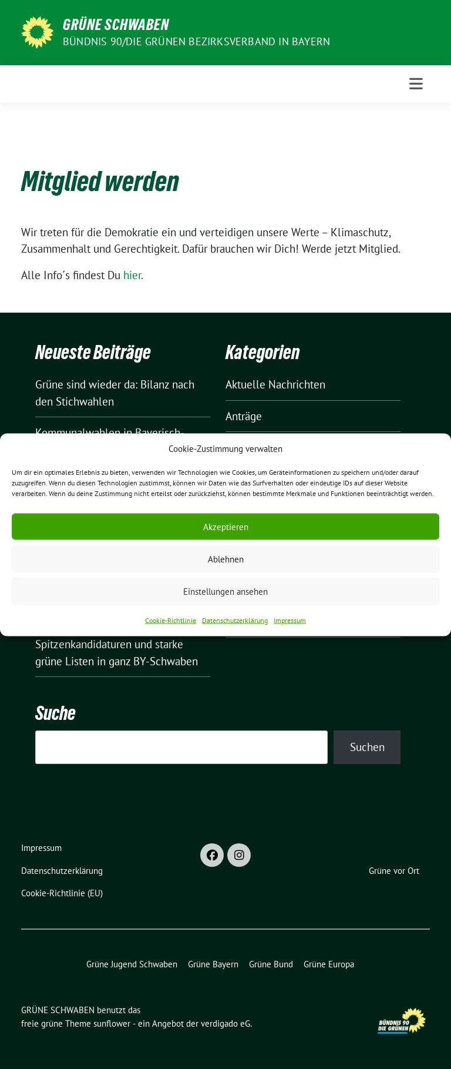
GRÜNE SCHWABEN (116, 24)
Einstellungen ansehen (225, 591)
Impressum (290, 620)
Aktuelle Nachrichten (275, 384)
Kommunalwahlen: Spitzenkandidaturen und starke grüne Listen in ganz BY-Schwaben (116, 644)
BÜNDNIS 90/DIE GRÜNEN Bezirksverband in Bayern (196, 41)
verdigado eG (225, 1023)
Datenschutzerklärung (235, 620)
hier (132, 275)
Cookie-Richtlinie (170, 620)
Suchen (367, 747)
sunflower (111, 1023)
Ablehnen (226, 558)
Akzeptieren (225, 526)
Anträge (244, 416)
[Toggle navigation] (416, 83)
